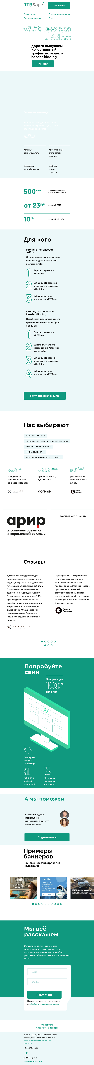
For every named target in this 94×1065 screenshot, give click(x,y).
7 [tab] (52, 904)
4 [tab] (52, 642)
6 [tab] (49, 904)
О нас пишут (30, 14)
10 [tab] (61, 904)
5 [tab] (55, 642)
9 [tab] (58, 904)
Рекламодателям (32, 18)
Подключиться (47, 837)
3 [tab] (48, 642)
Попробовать (43, 63)
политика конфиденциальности (37, 1040)
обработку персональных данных (44, 1004)
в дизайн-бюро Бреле (33, 1061)
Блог (51, 18)
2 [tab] (45, 642)
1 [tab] (42, 642)
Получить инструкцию (44, 395)
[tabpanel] (25, 527)
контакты (28, 1043)
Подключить (59, 5)
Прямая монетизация (59, 14)
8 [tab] (55, 904)
